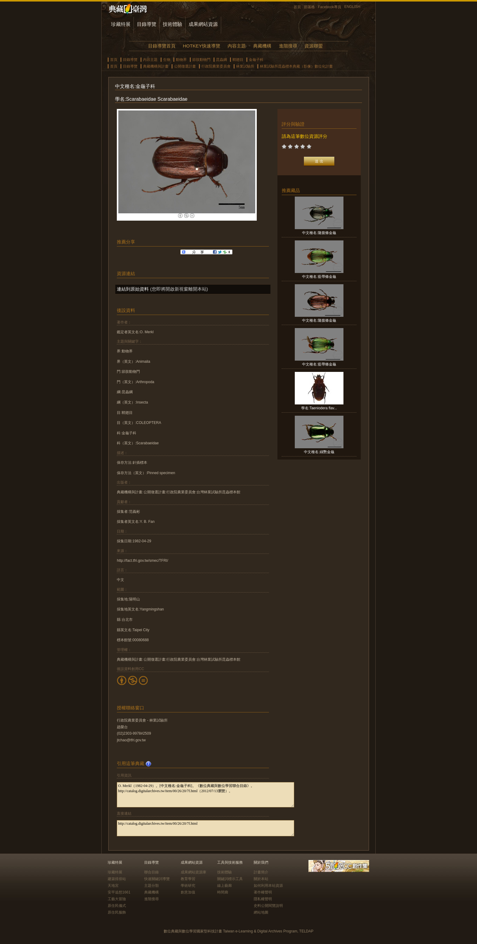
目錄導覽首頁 (162, 45)
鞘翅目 (237, 60)
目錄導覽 (146, 24)
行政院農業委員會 (216, 66)
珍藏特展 (121, 24)
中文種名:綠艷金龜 (319, 452)
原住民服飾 (117, 912)
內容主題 (237, 45)
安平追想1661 (119, 892)
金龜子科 (256, 60)
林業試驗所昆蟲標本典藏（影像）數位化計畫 (296, 66)
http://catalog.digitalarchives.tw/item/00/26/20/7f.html (205, 828)
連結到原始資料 (133, 289)
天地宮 (113, 885)
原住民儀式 (117, 906)
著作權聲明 (263, 892)
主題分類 (151, 885)
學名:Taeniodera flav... (319, 408)
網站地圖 (261, 912)
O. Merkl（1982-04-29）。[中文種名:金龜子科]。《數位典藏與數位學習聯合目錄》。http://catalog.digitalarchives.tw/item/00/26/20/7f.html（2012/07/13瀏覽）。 (205, 794)
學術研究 (188, 885)
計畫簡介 (261, 872)
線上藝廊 (224, 885)
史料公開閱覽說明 (268, 906)
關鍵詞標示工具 (230, 879)
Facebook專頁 (329, 7)
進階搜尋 (288, 45)
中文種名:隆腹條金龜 (319, 233)
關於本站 (261, 879)
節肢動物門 (201, 60)
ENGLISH (352, 7)
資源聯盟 (314, 45)
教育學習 (188, 879)
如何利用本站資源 (268, 885)
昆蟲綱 (221, 60)
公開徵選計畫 (185, 66)
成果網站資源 (203, 24)
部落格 (309, 7)
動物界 (181, 60)
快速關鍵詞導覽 (157, 879)
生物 (166, 60)
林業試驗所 (245, 66)
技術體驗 (172, 24)
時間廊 (222, 892)
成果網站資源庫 (193, 872)
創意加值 (188, 892)
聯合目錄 (151, 872)
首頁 (297, 7)
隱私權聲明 (263, 899)
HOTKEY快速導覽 (201, 45)
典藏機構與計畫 (156, 66)
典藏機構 (262, 45)
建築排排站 (117, 879)
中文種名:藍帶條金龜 (319, 276)
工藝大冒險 (117, 899)
